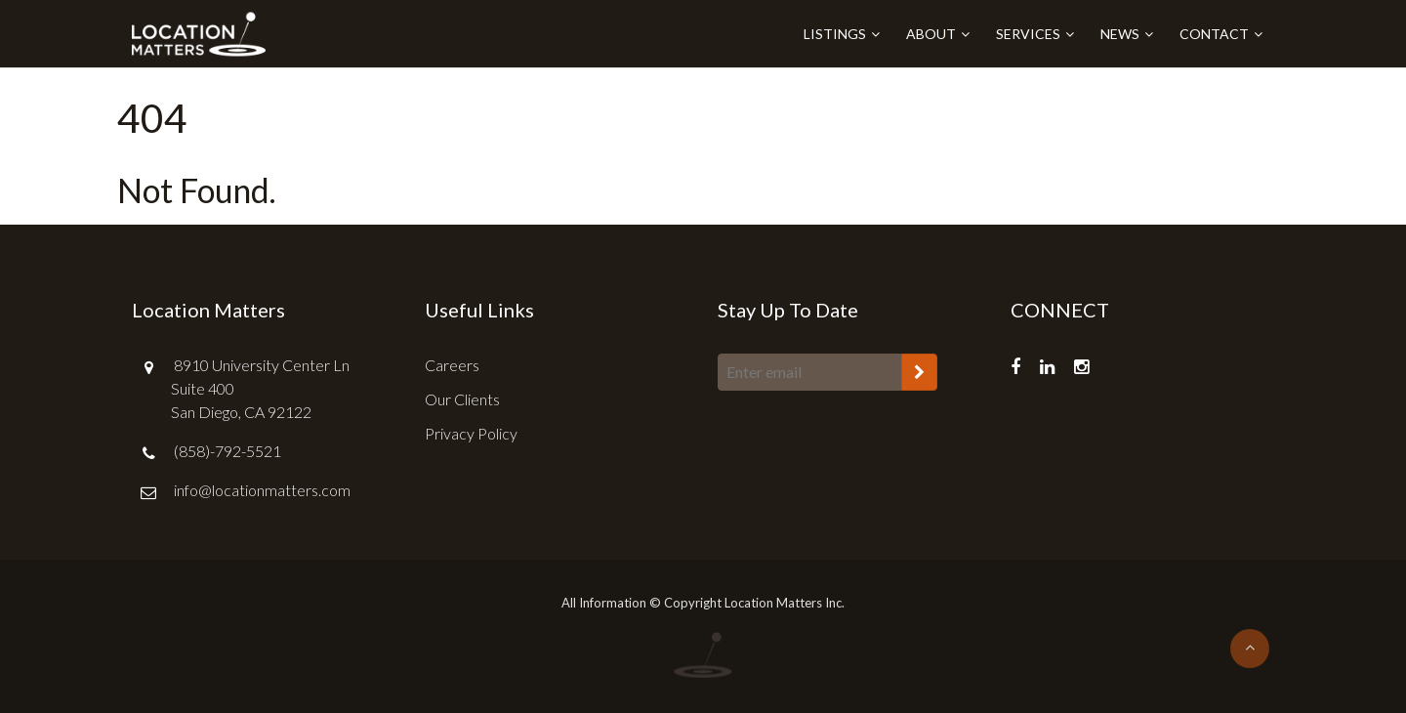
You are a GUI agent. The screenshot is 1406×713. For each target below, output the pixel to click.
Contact (1214, 33)
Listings (835, 33)
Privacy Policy (471, 433)
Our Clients (462, 399)
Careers (452, 365)
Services (1028, 33)
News (1119, 33)
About (931, 33)
